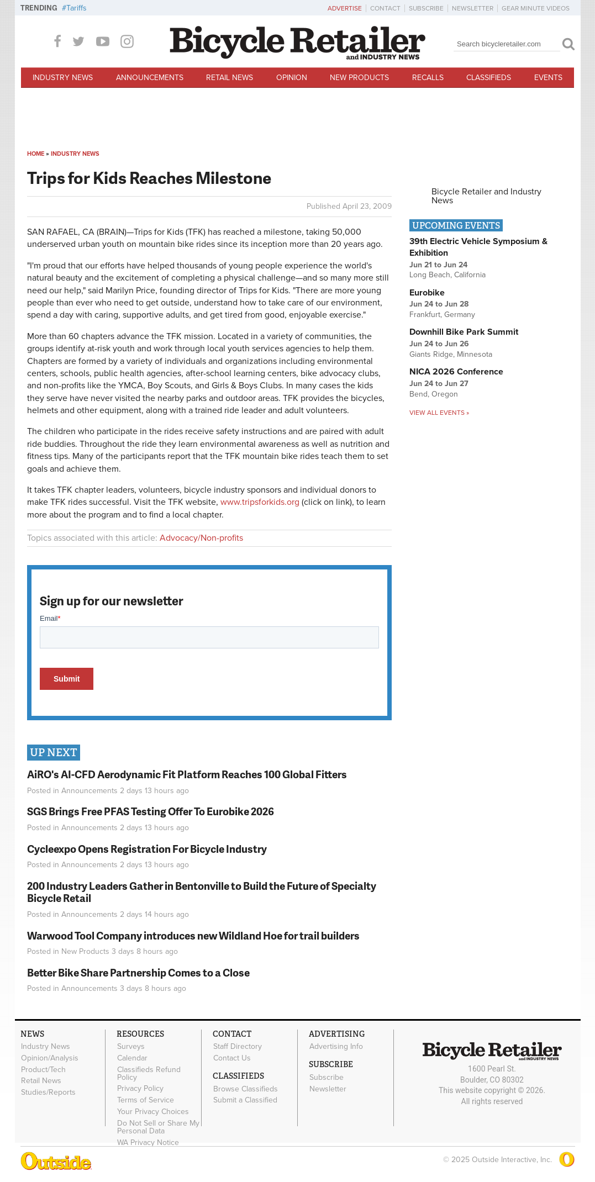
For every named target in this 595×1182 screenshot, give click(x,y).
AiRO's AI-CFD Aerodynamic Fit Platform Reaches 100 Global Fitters (187, 774)
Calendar (132, 1057)
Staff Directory (237, 1046)
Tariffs (76, 8)
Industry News (63, 77)
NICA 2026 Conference (456, 371)
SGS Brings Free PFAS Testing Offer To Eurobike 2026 (150, 811)
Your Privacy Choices (153, 1111)
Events (548, 77)
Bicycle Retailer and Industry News (486, 196)
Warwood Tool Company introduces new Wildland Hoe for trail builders (193, 935)
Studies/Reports (48, 1092)
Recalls (428, 77)
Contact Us (232, 1057)
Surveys (131, 1046)
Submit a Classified (245, 1100)
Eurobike (427, 292)
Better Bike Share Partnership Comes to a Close (138, 972)
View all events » (439, 412)
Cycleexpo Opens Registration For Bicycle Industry (147, 848)
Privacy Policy (140, 1088)
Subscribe (426, 8)
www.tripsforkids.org (259, 502)
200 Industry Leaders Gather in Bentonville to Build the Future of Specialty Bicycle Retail (201, 892)
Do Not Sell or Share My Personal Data (158, 1126)
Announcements (149, 77)
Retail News (229, 77)
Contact (385, 8)
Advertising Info (336, 1046)
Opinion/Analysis (49, 1057)
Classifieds (488, 77)
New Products (359, 77)
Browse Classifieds (245, 1088)
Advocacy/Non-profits (201, 537)
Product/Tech (43, 1069)
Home (35, 153)
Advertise (345, 8)
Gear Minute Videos (536, 8)
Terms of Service (145, 1100)
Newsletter (472, 8)
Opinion (291, 77)
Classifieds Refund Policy (149, 1073)
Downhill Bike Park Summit (463, 331)
